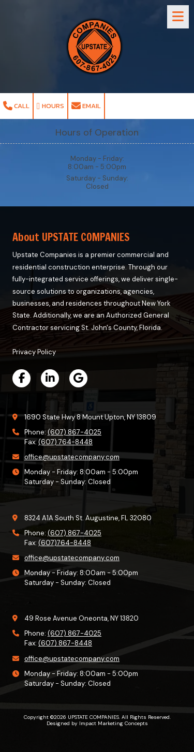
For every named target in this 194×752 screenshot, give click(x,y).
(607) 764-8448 (65, 442)
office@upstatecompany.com (72, 457)
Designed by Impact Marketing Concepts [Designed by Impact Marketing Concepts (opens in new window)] (97, 723)
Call (16, 106)
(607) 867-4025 (74, 432)
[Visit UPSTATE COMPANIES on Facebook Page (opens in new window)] (21, 378)
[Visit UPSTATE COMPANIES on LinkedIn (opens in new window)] (50, 378)
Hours (50, 106)
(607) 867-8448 (65, 643)
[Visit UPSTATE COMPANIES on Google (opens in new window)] (78, 378)
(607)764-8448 (64, 542)
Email (86, 106)
